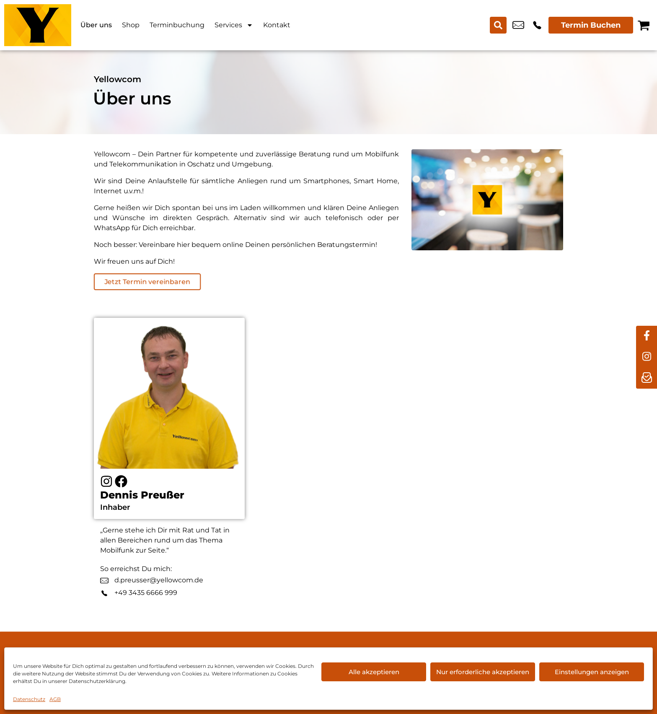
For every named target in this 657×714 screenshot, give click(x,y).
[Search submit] (498, 25)
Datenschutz (29, 699)
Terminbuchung (177, 25)
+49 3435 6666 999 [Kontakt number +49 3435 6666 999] (537, 25)
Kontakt (276, 25)
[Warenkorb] (643, 25)
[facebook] (646, 336)
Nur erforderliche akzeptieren (482, 672)
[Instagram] (106, 481)
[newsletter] (646, 378)
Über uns (96, 25)
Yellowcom (117, 79)
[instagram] (646, 357)
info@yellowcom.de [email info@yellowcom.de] (518, 25)
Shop (131, 25)
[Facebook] (121, 481)
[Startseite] (37, 25)
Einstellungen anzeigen (592, 672)
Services (234, 25)
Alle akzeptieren (374, 672)
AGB (55, 699)
